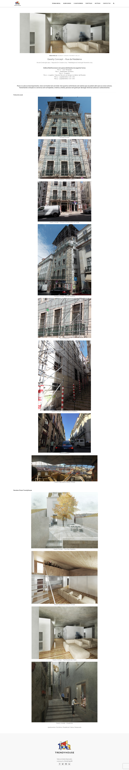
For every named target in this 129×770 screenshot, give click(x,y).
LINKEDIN (66, 55)
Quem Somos (67, 3)
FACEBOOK (60, 55)
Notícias (97, 3)
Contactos (106, 3)
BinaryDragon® (68, 761)
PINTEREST (72, 55)
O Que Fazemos (78, 3)
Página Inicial (56, 3)
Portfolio (89, 3)
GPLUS (77, 55)
